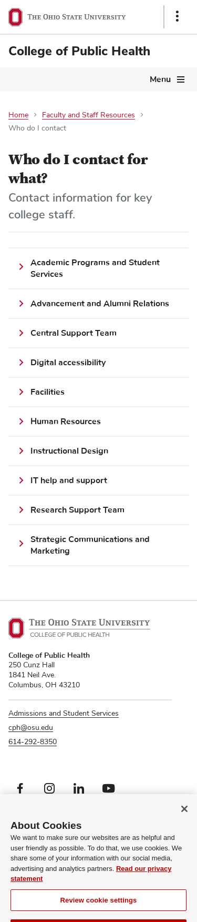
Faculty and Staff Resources (88, 115)
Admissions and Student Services (63, 713)
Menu (160, 79)
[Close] (184, 818)
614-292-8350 (32, 742)
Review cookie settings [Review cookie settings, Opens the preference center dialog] (98, 910)
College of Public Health (79, 51)
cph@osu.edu (30, 727)
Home (18, 115)
